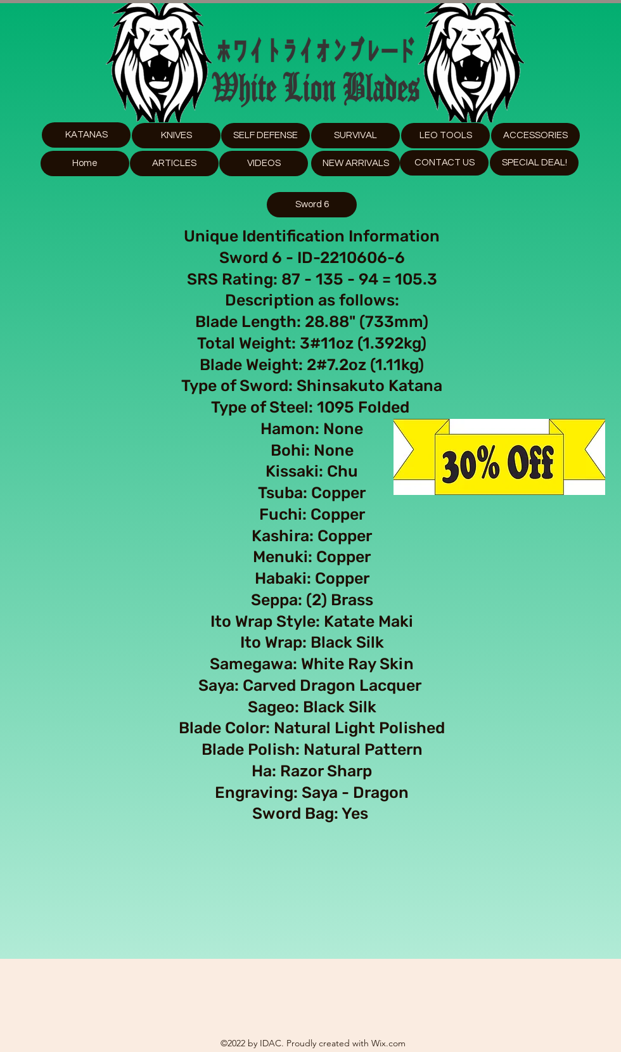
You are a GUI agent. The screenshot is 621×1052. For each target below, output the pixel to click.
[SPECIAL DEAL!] (534, 163)
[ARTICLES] (174, 163)
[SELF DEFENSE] (265, 135)
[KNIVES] (176, 135)
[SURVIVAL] (355, 135)
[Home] (85, 163)
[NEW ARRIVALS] (355, 163)
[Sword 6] (312, 204)
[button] (445, 135)
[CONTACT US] (444, 163)
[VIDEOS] (263, 163)
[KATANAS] (86, 135)
